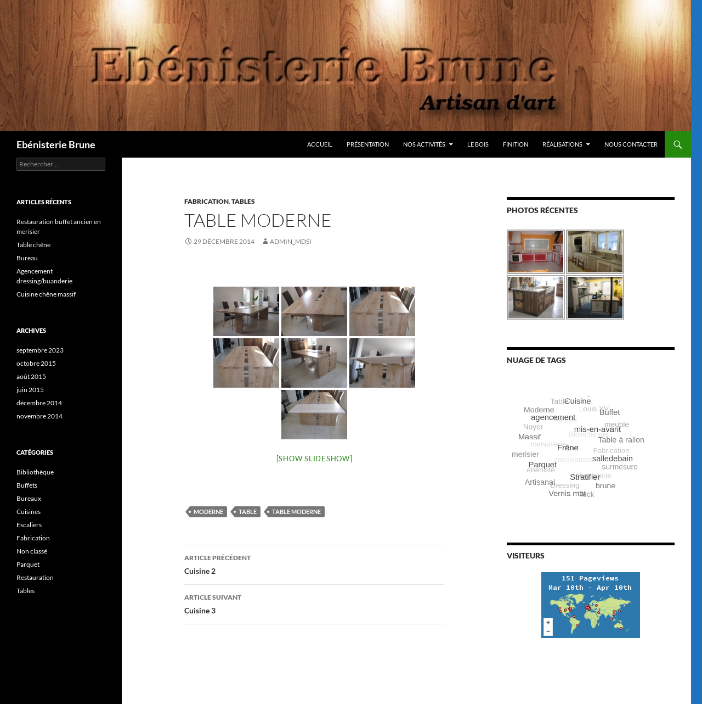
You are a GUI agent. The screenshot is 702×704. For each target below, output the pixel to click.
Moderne (208, 511)
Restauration (35, 577)
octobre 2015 (36, 363)
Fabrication (206, 201)
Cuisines (28, 511)
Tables (243, 201)
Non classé (31, 551)
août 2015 (31, 376)
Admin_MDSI (291, 241)
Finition (515, 144)
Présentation (368, 144)
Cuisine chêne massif (46, 294)
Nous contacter (631, 144)
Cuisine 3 (314, 603)
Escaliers (29, 525)
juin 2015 (30, 389)
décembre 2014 (39, 403)
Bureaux (28, 498)
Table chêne (33, 245)
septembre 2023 (40, 350)
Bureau (27, 258)
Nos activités (424, 144)
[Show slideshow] (314, 458)
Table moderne (296, 511)
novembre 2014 (39, 416)
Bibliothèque (35, 472)
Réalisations (562, 144)
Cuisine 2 (314, 563)
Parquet (27, 564)
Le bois (478, 144)
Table (248, 511)
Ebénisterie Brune (55, 144)
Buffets (26, 485)
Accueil (319, 144)
